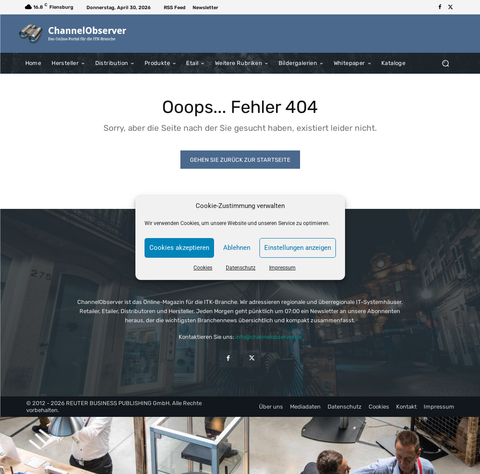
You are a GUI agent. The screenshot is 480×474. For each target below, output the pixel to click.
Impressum (282, 268)
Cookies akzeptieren (179, 248)
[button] (445, 63)
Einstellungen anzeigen (297, 248)
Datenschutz (241, 268)
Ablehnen (236, 248)
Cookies (202, 268)
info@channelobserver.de (268, 337)
